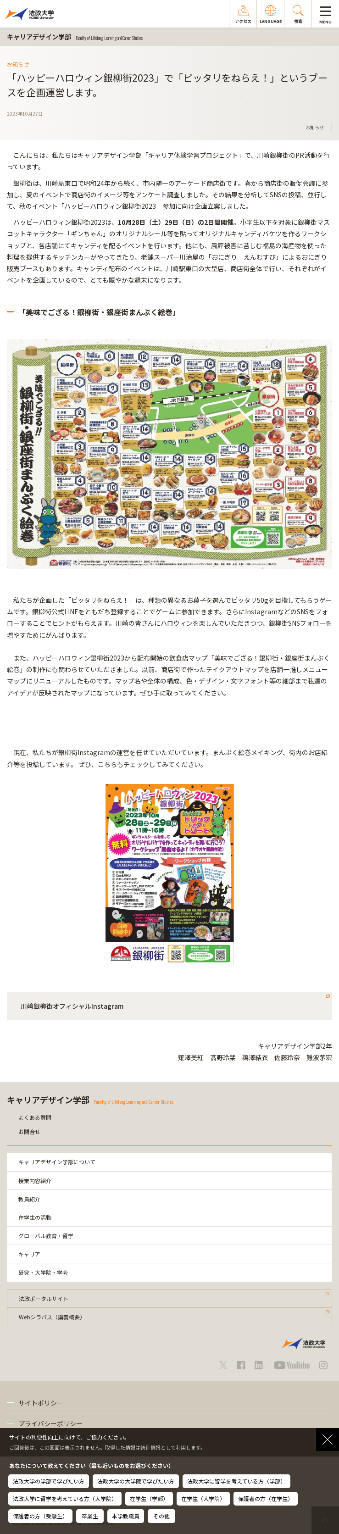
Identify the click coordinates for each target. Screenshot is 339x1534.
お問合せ (29, 1131)
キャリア (29, 1254)
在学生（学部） (149, 1498)
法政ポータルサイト (43, 1298)
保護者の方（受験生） (40, 1516)
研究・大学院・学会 (43, 1272)
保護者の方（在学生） (265, 1498)
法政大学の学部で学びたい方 (48, 1481)
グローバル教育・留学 (45, 1235)
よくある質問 (34, 1117)
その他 (161, 1516)
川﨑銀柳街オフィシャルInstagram (72, 1006)
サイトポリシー (40, 1402)
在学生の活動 (34, 1217)
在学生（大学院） (203, 1498)
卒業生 (90, 1516)
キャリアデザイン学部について (56, 1162)
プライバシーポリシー (50, 1423)
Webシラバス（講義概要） (52, 1317)
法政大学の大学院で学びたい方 (135, 1481)
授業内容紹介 (34, 1180)
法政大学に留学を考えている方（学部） (236, 1481)
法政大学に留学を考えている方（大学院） (65, 1498)
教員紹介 (29, 1199)
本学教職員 (125, 1516)
